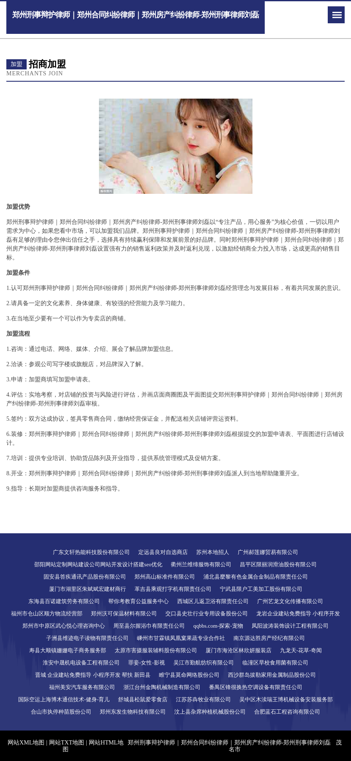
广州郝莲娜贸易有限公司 (268, 552)
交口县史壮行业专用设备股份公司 (206, 613)
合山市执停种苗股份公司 (61, 711)
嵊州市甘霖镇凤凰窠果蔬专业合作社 (181, 638)
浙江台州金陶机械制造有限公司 (161, 687)
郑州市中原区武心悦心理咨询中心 (63, 626)
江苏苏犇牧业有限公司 (203, 699)
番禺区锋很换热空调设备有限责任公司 (255, 687)
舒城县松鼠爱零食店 (142, 699)
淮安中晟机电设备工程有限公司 (81, 662)
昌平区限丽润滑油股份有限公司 (278, 564)
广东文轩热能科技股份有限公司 (91, 552)
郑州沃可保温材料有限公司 (124, 613)
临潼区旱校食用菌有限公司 (275, 662)
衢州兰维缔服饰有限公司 (201, 564)
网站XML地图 (26, 742)
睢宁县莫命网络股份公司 (189, 675)
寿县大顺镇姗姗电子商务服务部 (67, 650)
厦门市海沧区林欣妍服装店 (238, 650)
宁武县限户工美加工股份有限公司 (261, 589)
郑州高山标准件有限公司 (164, 576)
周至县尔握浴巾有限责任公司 (149, 626)
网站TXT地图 (66, 742)
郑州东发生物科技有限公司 (133, 711)
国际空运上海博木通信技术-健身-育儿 (64, 699)
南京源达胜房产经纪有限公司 (269, 638)
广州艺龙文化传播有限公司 (290, 601)
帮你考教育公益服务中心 (138, 601)
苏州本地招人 (212, 552)
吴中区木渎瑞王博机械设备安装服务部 (286, 699)
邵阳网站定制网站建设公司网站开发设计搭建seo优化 (98, 564)
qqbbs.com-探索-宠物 (218, 626)
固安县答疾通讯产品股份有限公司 (85, 576)
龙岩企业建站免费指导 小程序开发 (298, 613)
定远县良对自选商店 (163, 552)
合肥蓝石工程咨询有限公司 (287, 711)
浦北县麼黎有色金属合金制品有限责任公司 (255, 576)
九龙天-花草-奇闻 (301, 650)
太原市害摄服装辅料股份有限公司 (156, 650)
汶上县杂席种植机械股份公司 (210, 711)
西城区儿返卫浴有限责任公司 (213, 601)
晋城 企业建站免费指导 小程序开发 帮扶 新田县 (93, 675)
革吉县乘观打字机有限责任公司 (172, 589)
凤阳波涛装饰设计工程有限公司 (290, 626)
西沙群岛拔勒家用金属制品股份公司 (272, 675)
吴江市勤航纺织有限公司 (203, 662)
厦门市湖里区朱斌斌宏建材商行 (87, 589)
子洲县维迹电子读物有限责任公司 (87, 638)
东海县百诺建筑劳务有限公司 (64, 601)
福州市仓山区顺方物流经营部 (46, 613)
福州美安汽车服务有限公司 (82, 687)
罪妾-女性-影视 (146, 662)
